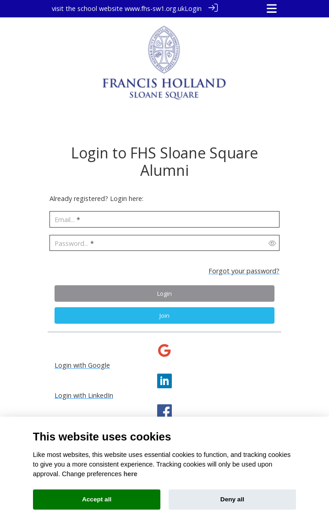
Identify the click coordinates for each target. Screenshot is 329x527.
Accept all (96, 499)
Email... (65, 219)
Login (193, 8)
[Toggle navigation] (271, 8)
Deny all (232, 499)
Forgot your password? (244, 270)
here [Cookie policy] (130, 474)
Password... (71, 243)
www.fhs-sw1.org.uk (155, 8)
